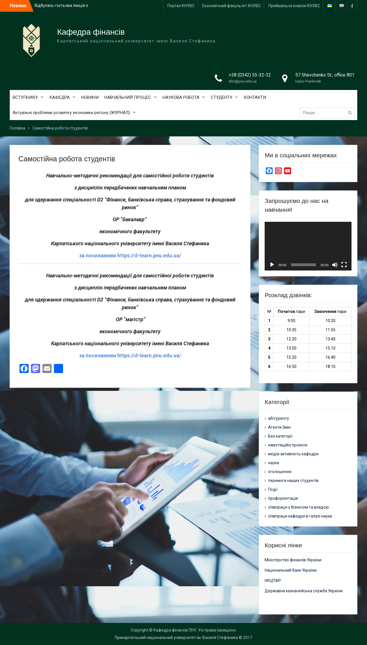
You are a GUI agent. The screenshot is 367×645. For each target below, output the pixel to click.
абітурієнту (278, 418)
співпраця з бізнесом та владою (298, 507)
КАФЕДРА (59, 97)
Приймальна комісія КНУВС (294, 5)
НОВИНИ (90, 97)
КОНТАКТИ (255, 97)
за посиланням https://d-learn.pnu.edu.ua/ (130, 255)
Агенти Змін (279, 427)
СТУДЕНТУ (221, 97)
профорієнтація (283, 498)
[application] (308, 246)
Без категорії (280, 436)
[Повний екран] (344, 265)
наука (273, 462)
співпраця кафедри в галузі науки (300, 516)
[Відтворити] (272, 265)
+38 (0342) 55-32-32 (250, 75)
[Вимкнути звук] (335, 265)
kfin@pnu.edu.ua (243, 81)
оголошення (279, 471)
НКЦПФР (273, 580)
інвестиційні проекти (287, 445)
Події (273, 489)
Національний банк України (291, 570)
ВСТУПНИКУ (25, 97)
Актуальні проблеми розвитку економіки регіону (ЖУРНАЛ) (71, 112)
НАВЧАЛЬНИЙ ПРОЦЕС (127, 97)
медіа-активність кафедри (293, 454)
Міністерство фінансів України (293, 560)
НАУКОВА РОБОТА (181, 97)
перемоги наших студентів (293, 480)
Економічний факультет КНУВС (231, 5)
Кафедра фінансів (91, 32)
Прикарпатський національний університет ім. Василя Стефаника (176, 637)
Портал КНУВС (181, 5)
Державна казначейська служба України (304, 591)
